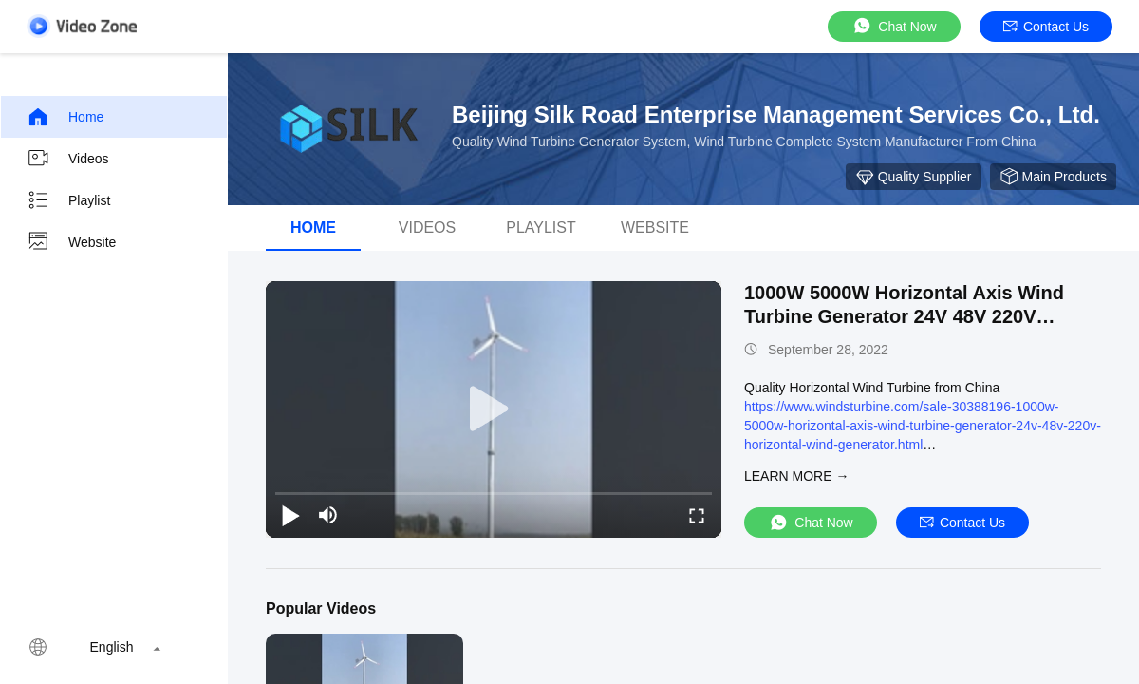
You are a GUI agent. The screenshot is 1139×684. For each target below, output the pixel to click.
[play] (493, 409)
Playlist (68, 200)
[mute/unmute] (328, 515)
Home (65, 116)
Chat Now (893, 26)
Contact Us (1046, 26)
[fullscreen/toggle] (697, 515)
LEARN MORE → (796, 476)
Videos (68, 158)
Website (71, 242)
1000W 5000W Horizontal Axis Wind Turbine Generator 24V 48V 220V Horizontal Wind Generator (904, 316)
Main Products (1053, 176)
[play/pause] (290, 515)
